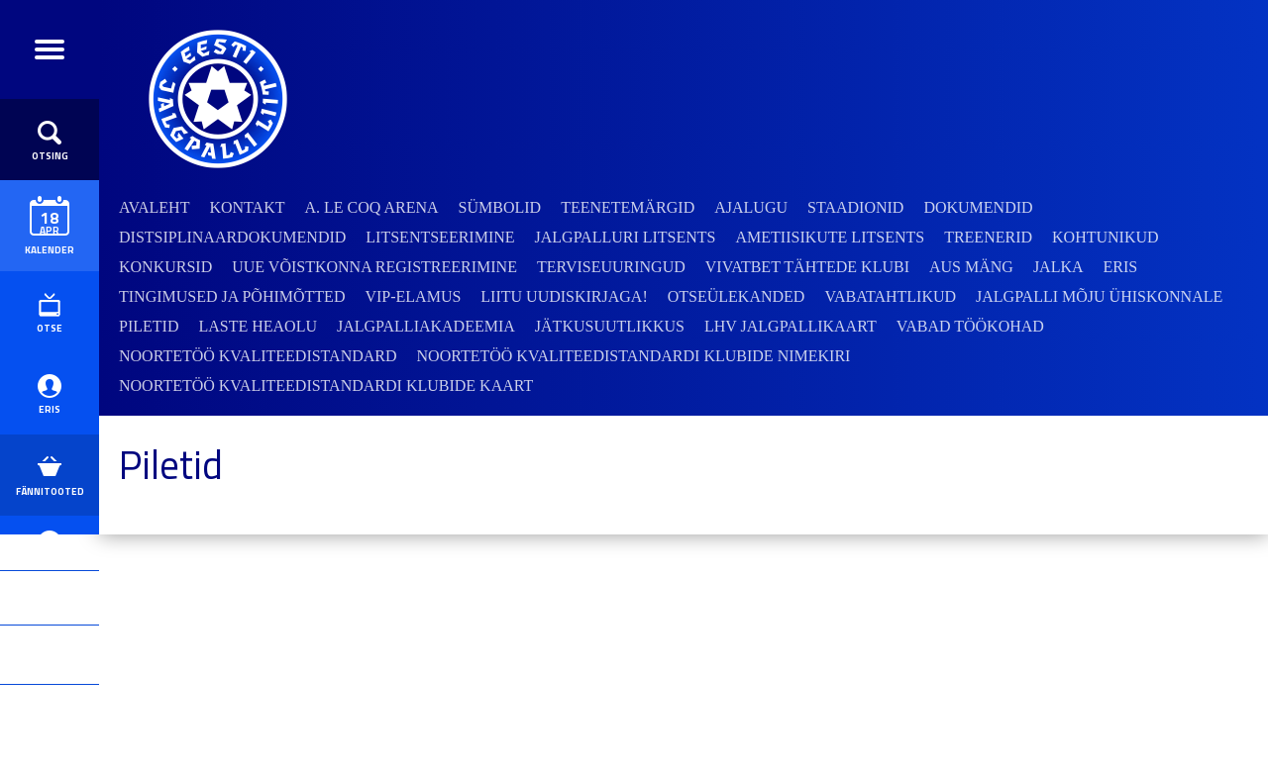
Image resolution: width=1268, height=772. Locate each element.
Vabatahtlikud (890, 296)
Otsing (50, 167)
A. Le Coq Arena (371, 207)
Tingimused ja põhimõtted (232, 296)
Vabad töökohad (970, 326)
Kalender (49, 251)
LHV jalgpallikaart (790, 326)
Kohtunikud (1105, 237)
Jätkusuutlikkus (610, 326)
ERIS (49, 464)
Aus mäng (971, 266)
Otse (49, 365)
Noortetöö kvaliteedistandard (258, 355)
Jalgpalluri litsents (625, 237)
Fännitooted (50, 563)
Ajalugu (751, 207)
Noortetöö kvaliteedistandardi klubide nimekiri (634, 355)
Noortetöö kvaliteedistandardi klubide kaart (326, 385)
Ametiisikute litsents (830, 237)
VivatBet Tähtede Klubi (807, 266)
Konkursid (165, 266)
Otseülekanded (736, 296)
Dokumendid (977, 207)
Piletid (148, 326)
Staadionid (855, 207)
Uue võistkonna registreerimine (374, 266)
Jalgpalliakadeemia (426, 326)
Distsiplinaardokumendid (232, 237)
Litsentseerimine (440, 237)
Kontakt (246, 207)
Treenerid (988, 237)
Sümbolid (500, 207)
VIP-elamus (413, 296)
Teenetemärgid (627, 207)
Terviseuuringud (611, 266)
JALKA (1058, 266)
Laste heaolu (257, 326)
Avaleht (154, 207)
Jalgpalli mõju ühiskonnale (1099, 296)
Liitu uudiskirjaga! (563, 296)
